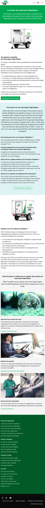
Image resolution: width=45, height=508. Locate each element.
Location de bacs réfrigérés (8, 444)
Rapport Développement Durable (10, 484)
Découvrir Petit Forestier (7, 471)
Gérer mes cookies (8, 501)
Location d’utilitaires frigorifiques (10, 436)
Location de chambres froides (9, 458)
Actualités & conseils (7, 476)
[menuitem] (35, 2)
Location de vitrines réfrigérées (9, 442)
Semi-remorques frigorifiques (9, 431)
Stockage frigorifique (7, 465)
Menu (43, 3)
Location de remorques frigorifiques (11, 428)
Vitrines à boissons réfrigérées (9, 452)
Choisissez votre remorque (10, 98)
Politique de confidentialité (35, 501)
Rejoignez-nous (5, 486)
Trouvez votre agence (7, 479)
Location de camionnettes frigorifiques (12, 433)
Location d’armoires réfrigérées (9, 447)
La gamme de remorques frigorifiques (12, 371)
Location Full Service (7, 409)
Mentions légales (20, 501)
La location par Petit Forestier (9, 474)
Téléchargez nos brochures (8, 481)
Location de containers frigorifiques (11, 460)
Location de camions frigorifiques (10, 423)
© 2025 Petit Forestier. (37, 504)
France (35, 2)
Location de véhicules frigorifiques (10, 426)
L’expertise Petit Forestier (9, 331)
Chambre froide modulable (8, 463)
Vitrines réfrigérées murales (8, 449)
